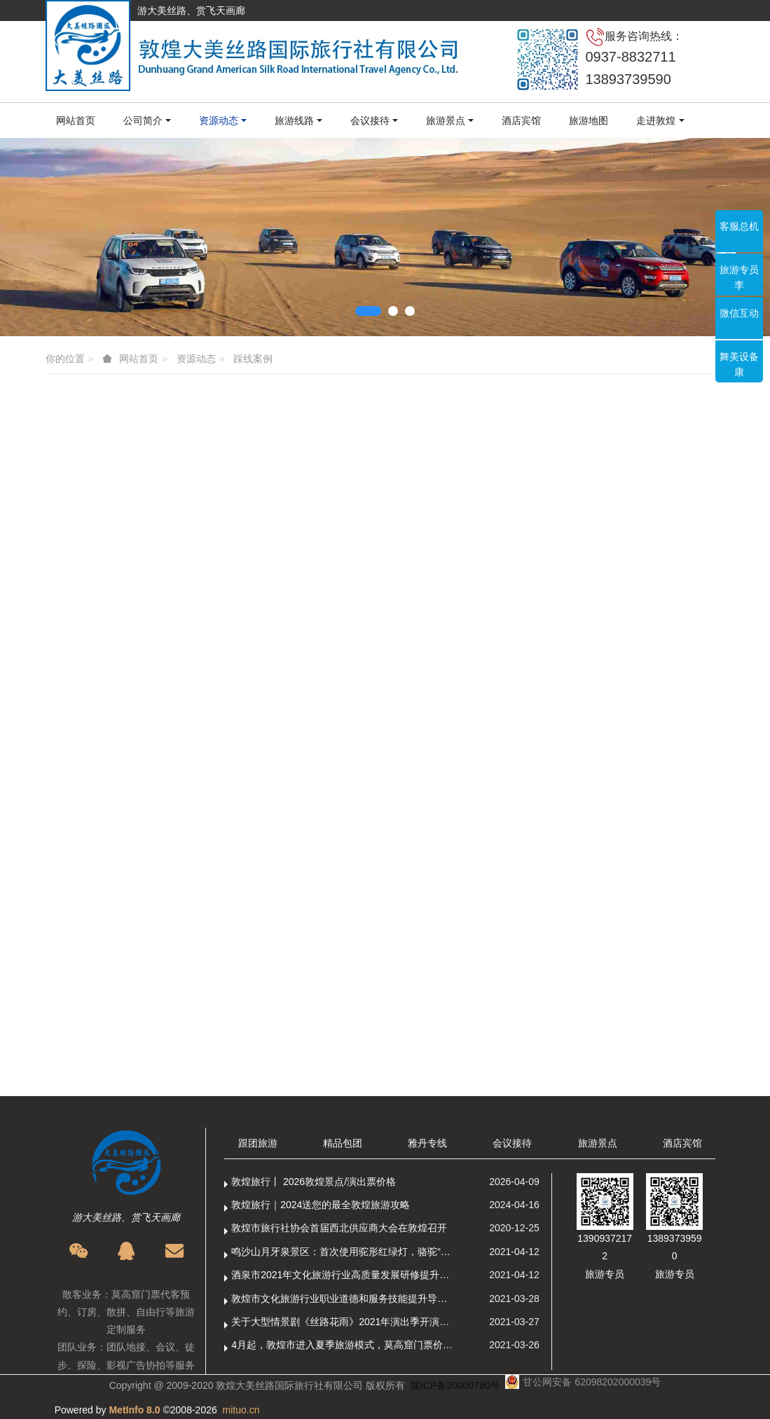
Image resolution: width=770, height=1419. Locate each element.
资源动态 (196, 358)
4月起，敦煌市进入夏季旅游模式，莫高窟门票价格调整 (343, 1344)
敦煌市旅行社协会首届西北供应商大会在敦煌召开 (339, 1227)
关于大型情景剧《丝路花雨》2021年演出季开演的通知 (343, 1321)
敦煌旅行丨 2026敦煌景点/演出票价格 (313, 1181)
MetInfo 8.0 (134, 1409)
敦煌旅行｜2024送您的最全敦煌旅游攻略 (320, 1204)
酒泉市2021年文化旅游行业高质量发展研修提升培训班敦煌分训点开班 (343, 1274)
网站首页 (75, 120)
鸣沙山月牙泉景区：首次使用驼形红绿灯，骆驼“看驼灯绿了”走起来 (343, 1251)
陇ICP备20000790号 (455, 1385)
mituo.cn (241, 1409)
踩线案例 (253, 358)
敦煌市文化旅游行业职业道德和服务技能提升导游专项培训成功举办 (343, 1298)
